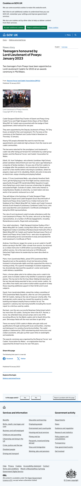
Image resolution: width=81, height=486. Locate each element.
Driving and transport (11, 453)
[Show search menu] (75, 35)
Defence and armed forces (17, 40)
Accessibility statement (32, 466)
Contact (46, 466)
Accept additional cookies (13, 27)
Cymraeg (64, 47)
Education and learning (37, 420)
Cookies (19, 466)
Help (4, 466)
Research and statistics (64, 432)
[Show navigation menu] (68, 35)
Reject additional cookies (36, 27)
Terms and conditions (11, 469)
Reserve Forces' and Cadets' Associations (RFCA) (23, 81)
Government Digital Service (13, 471)
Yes (27, 398)
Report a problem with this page (64, 398)
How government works (64, 447)
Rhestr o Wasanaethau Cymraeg (33, 469)
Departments (60, 420)
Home (5, 40)
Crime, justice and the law (12, 445)
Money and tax (34, 436)
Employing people (35, 424)
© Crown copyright (71, 480)
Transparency (60, 443)
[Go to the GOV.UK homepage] (10, 35)
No (38, 398)
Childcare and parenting (12, 435)
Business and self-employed (13, 430)
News (57, 424)
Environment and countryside (40, 428)
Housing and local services (39, 432)
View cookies (53, 27)
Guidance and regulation (64, 428)
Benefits (6, 420)
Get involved (59, 451)
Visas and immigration (37, 447)
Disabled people (9, 449)
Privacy (11, 466)
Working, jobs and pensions (39, 451)
